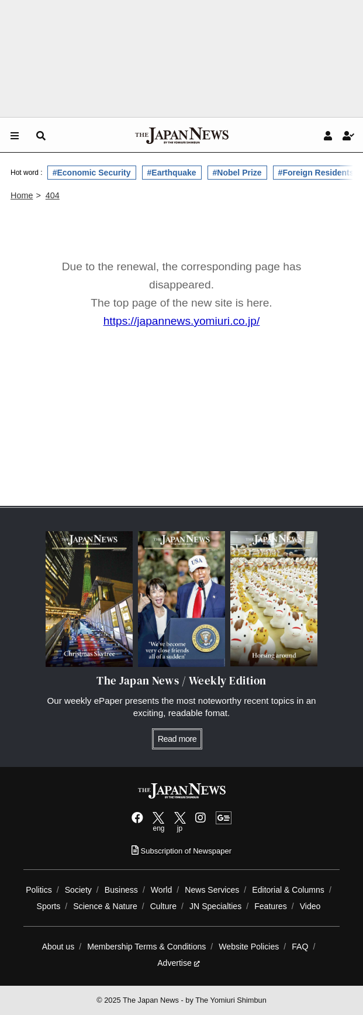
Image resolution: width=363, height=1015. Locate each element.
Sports (49, 906)
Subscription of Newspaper (181, 851)
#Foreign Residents (316, 172)
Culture (163, 906)
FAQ (300, 946)
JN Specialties (215, 906)
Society (78, 889)
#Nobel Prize (237, 172)
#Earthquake (171, 172)
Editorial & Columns (288, 889)
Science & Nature (105, 906)
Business (121, 889)
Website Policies (249, 946)
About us (58, 946)
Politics (39, 889)
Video (310, 906)
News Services (212, 889)
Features (270, 906)
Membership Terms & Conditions (146, 946)
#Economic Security (92, 172)
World (161, 889)
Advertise (178, 963)
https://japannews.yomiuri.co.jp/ (181, 321)
